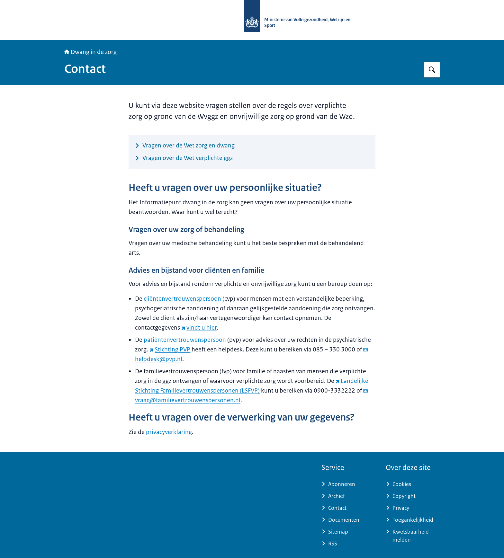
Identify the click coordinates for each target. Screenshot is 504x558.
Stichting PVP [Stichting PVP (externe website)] (169, 349)
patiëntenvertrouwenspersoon (185, 340)
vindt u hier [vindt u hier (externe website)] (199, 328)
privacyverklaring (169, 432)
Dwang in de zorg (90, 52)
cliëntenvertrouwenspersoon (182, 299)
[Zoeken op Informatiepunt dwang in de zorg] (432, 69)
